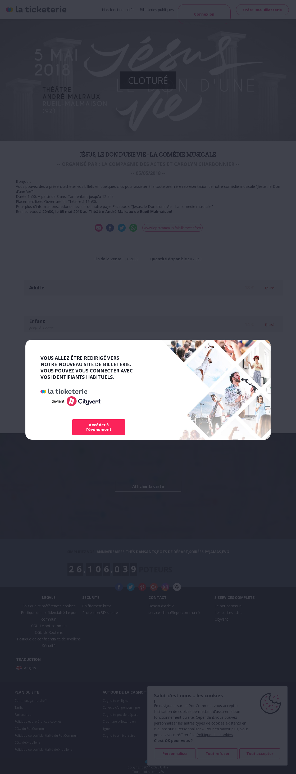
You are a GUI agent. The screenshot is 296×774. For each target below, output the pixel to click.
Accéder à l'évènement (98, 427)
